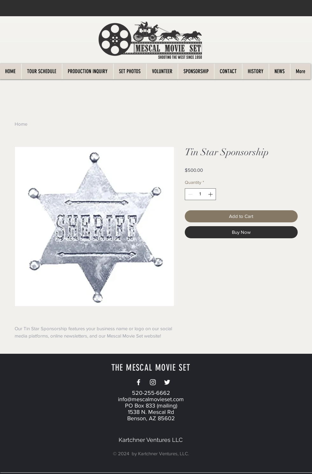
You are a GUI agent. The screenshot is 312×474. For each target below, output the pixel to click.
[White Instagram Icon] (153, 382)
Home (21, 124)
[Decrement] (190, 194)
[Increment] (211, 194)
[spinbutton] (200, 194)
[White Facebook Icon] (138, 382)
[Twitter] (167, 382)
